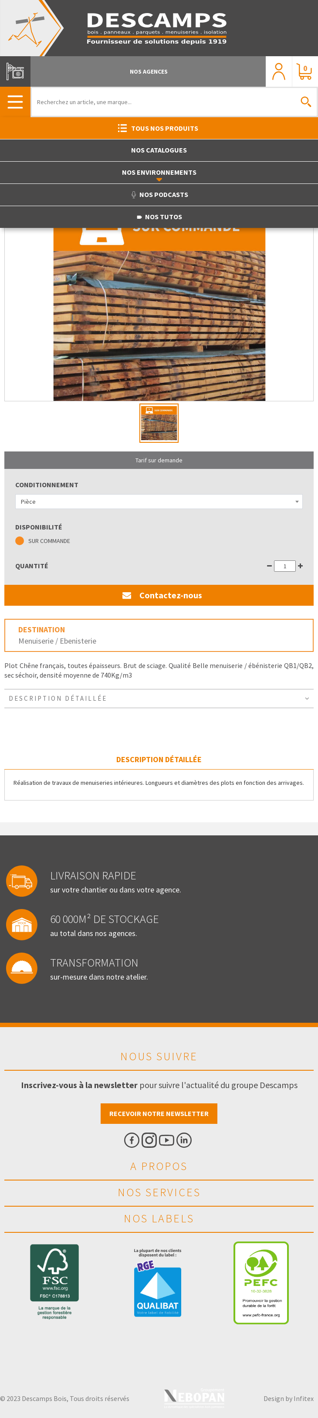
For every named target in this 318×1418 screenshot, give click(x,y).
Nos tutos (159, 216)
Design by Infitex (289, 1398)
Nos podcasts (159, 194)
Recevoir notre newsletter (159, 1113)
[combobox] (159, 501)
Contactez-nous (159, 595)
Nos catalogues (159, 150)
